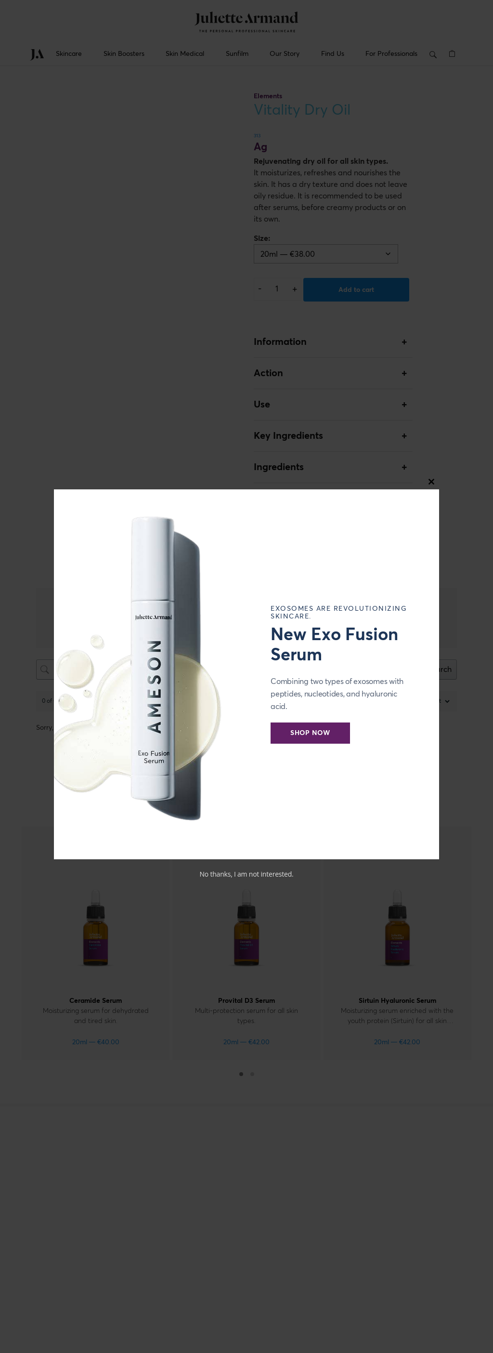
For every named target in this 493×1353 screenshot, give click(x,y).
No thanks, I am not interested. (247, 874)
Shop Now (313, 733)
